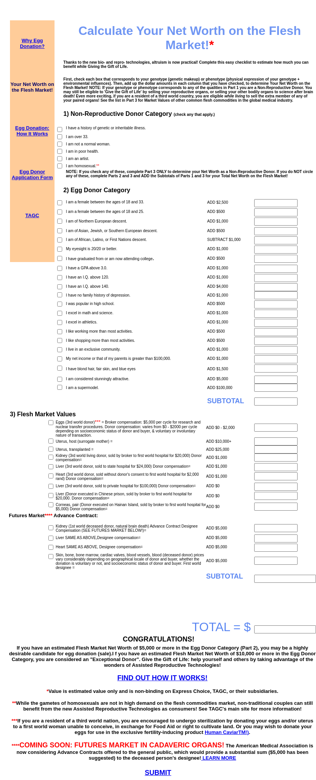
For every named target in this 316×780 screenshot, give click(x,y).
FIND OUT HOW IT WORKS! (162, 678)
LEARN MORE (218, 758)
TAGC (32, 215)
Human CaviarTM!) (227, 732)
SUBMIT (158, 773)
